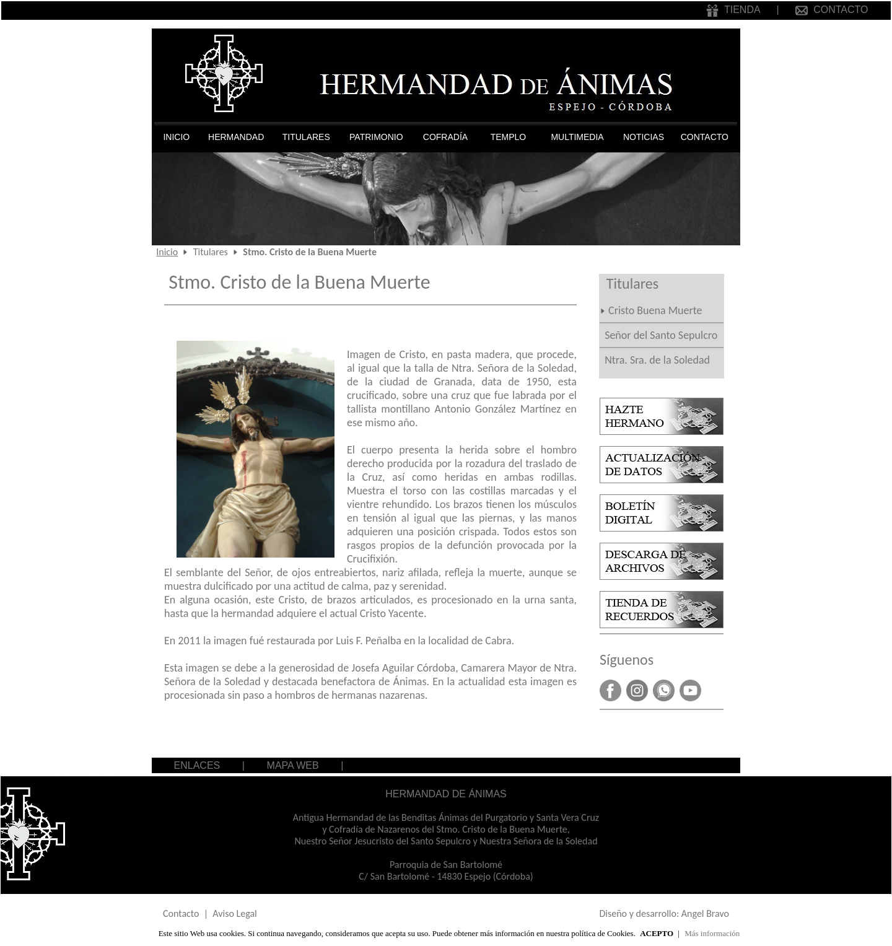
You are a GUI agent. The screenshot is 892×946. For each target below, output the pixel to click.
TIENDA (732, 9)
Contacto (181, 913)
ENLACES (197, 765)
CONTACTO (831, 9)
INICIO (176, 137)
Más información (712, 933)
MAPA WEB (293, 765)
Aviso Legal (234, 913)
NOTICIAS (643, 137)
